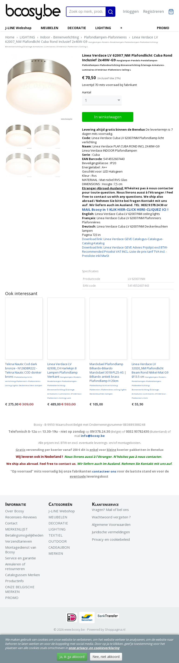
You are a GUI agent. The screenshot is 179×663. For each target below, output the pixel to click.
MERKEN (55, 552)
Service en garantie (20, 556)
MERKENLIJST (16, 528)
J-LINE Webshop (18, 28)
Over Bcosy (14, 509)
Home (9, 37)
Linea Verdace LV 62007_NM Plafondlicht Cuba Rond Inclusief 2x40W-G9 (81, 41)
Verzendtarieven (18, 540)
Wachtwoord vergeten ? (111, 515)
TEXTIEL (55, 534)
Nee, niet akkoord (106, 656)
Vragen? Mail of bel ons (110, 508)
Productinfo (14, 579)
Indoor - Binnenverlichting (59, 37)
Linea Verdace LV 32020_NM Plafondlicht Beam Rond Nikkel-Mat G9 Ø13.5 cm (150, 379)
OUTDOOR (57, 540)
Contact (11, 522)
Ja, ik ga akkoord (71, 656)
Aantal (86, 92)
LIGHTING (103, 28)
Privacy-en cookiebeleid (111, 538)
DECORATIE (77, 28)
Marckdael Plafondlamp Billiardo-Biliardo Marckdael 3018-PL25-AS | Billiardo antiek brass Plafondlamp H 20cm (108, 377)
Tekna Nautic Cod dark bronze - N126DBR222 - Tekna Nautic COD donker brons (23, 373)
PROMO (163, 28)
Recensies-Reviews (21, 515)
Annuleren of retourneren (15, 565)
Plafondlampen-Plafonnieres (105, 37)
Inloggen (131, 11)
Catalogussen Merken (22, 573)
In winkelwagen (107, 115)
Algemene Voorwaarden (111, 523)
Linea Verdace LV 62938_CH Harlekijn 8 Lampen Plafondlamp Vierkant (64, 379)
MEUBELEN (49, 28)
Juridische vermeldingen (111, 530)
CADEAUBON (59, 546)
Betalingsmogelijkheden (24, 534)
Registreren (153, 11)
